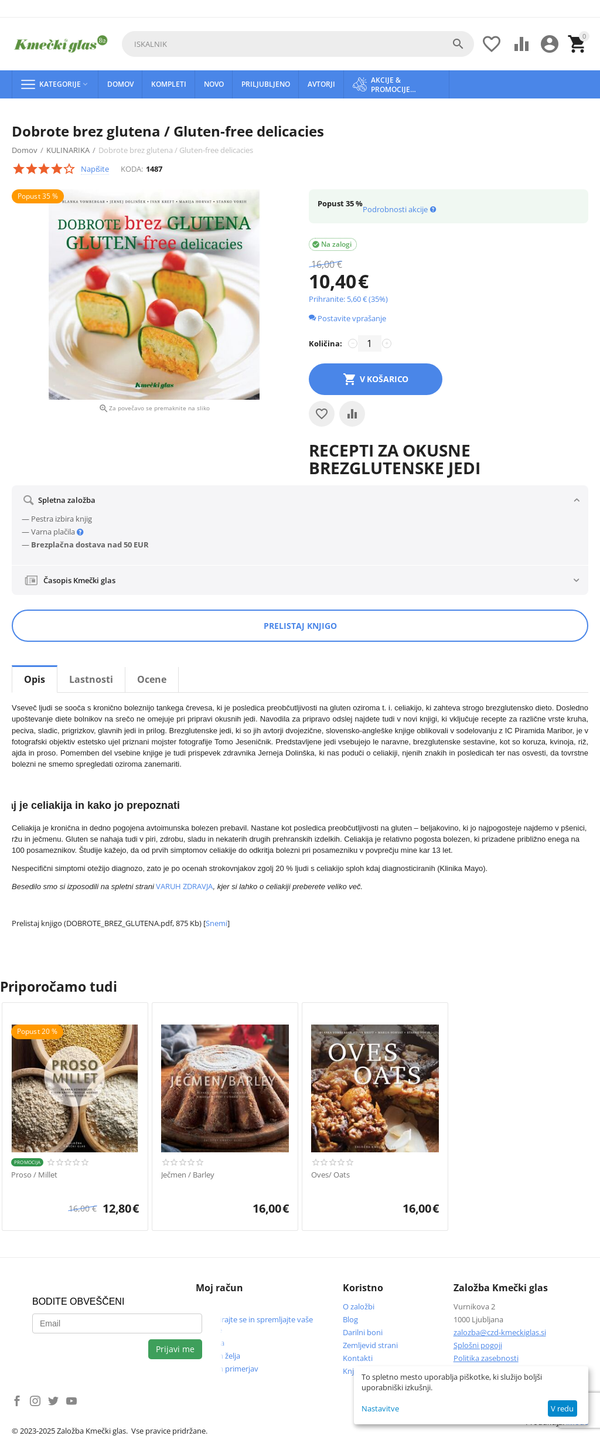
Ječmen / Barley (187, 1175)
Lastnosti (91, 679)
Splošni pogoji (478, 1345)
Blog (350, 1319)
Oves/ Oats (330, 1175)
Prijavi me (175, 1349)
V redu (562, 1408)
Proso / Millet (34, 1175)
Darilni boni (363, 1332)
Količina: (325, 343)
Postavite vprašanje (347, 318)
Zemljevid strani (370, 1345)
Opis (34, 679)
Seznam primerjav (227, 1368)
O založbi (358, 1306)
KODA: (132, 169)
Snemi (216, 923)
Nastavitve (380, 1408)
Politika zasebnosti (486, 1358)
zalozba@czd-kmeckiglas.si (500, 1332)
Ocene (151, 679)
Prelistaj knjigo (300, 625)
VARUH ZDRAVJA (184, 886)
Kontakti (358, 1358)
